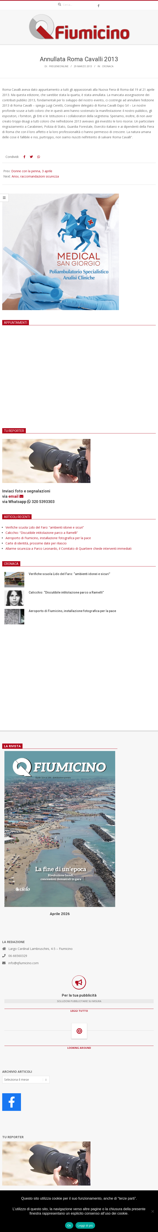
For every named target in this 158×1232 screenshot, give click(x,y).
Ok (69, 1225)
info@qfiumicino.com (23, 963)
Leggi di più (85, 1225)
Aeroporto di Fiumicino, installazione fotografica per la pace (48, 538)
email (15, 496)
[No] (152, 1211)
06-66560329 (17, 956)
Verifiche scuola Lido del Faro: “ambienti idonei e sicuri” (45, 527)
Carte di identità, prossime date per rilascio (36, 543)
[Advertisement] (79, 382)
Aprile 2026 (60, 914)
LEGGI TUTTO (79, 1010)
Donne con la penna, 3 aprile (31, 171)
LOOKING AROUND (79, 1047)
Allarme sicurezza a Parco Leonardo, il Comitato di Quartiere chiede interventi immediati (69, 548)
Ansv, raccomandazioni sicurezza (35, 176)
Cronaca (107, 66)
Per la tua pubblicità (79, 995)
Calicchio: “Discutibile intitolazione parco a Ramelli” (42, 533)
